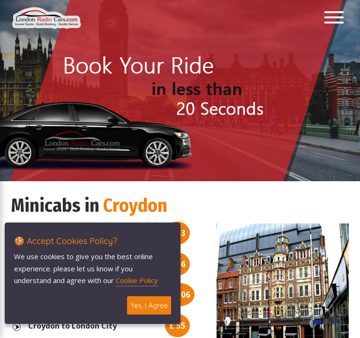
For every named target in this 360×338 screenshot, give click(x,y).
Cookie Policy (137, 280)
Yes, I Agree (149, 305)
